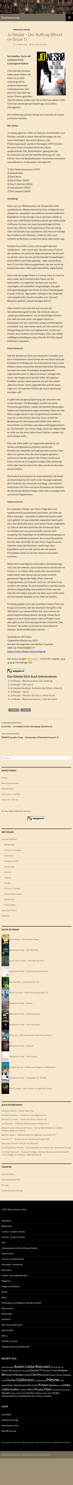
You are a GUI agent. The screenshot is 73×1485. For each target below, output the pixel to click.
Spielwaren (9, 899)
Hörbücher (9, 866)
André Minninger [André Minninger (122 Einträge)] (8, 1367)
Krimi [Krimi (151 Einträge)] (59, 1385)
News (4, 1297)
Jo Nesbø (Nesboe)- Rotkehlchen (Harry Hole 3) (36, 688)
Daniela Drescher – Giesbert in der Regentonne (24, 1115)
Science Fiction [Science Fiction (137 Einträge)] (16, 1393)
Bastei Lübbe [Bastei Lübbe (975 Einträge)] (24, 1366)
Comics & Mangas (12, 850)
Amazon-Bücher (9, 839)
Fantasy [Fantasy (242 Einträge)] (67, 1374)
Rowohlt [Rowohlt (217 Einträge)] (6, 1393)
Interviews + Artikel (11, 794)
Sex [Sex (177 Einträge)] (24, 1393)
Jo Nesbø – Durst (19, 691)
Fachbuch (9, 855)
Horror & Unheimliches (13, 1259)
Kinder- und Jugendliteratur (15, 1275)
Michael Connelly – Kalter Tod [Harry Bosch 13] (24, 1119)
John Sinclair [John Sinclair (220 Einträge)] (19, 1385)
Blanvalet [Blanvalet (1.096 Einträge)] (42, 1366)
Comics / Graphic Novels (13, 1231)
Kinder (7, 883)
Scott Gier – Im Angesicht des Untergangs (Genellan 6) (36, 724)
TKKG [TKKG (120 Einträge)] (33, 1396)
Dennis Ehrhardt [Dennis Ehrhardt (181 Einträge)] (9, 1370)
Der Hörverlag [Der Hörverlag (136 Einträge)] (23, 1371)
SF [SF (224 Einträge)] (28, 1393)
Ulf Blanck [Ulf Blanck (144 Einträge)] (40, 1396)
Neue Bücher (8, 788)
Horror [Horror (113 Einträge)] (62, 1381)
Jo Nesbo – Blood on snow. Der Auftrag (31, 680)
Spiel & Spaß (7, 1330)
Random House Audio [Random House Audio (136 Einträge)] (61, 1390)
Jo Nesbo (14, 710)
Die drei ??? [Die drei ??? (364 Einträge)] (36, 1370)
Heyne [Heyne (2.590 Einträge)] (52, 1379)
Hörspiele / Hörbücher (12, 1264)
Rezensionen (7, 1308)
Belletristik (9, 844)
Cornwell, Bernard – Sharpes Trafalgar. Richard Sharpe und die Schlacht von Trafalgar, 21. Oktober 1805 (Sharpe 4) (35, 1153)
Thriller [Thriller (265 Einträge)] (56, 1392)
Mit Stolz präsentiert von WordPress (36, 1455)
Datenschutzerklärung (12, 1190)
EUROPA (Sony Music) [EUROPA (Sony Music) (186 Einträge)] (52, 1375)
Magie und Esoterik (11, 1286)
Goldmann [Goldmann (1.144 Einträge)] (25, 1380)
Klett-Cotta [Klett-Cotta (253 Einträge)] (32, 1385)
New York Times (9, 910)
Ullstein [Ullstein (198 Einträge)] (48, 1396)
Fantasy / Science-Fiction (13, 1237)
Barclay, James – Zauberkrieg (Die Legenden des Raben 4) (28, 1134)
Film (4, 1242)
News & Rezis (8, 1174)
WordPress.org (9, 1431)
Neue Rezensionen (10, 783)
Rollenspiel (7, 1313)
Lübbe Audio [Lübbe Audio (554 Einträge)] (10, 1389)
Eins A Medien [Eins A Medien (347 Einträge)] (15, 1374)
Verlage (5, 1185)
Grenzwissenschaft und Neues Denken (20, 1248)
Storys (4, 1335)
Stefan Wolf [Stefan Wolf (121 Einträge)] (47, 1393)
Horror (7, 872)
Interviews (6, 1270)
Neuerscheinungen (13, 894)
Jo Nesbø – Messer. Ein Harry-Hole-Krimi (32, 695)
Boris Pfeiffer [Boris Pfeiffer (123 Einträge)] (56, 1367)
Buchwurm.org (10, 17)
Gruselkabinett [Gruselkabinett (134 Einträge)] (40, 1380)
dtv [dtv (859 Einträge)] (4, 1374)
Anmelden (6, 1414)
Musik (4, 1292)
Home (4, 777)
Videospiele (9, 905)
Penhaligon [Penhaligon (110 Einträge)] (23, 1390)
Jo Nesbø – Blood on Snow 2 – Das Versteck (33, 699)
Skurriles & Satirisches (12, 1324)
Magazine (6, 1281)
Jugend (7, 877)
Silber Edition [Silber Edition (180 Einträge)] (35, 1393)
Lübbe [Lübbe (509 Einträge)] (66, 1385)
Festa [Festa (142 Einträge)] (4, 1380)
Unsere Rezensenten (11, 1179)
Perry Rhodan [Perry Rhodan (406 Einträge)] (35, 1389)
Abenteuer (7, 1220)
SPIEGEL (6, 916)
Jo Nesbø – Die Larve (21, 684)
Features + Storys (10, 799)
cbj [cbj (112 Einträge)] (62, 1367)
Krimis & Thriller (12, 888)
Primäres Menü (69, 17)
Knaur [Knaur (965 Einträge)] (43, 1385)
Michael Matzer (39, 44)
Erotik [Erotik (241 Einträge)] (27, 1374)
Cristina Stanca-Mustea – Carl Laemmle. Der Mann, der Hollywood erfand (36, 1147)
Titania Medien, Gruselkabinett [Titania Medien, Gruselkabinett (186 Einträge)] (16, 1396)
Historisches (7, 1253)
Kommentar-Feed (10, 1425)
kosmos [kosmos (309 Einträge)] (53, 1385)
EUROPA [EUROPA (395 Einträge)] (35, 1374)
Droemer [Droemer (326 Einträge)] (62, 1370)
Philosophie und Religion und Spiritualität (21, 1302)
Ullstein (26, 710)
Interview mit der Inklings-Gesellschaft (20, 1143)
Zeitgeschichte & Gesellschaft (15, 1346)
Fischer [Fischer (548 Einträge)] (11, 1380)
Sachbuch (6, 1319)
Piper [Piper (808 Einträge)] (48, 1389)
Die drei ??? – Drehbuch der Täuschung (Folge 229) (25, 1139)
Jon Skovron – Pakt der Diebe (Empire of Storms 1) (25, 1123)
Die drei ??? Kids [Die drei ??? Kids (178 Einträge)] (50, 1370)
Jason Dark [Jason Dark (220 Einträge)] (7, 1385)
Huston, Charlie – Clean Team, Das (18, 1110)
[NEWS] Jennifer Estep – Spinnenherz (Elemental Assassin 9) (36, 735)
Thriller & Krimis (21, 29)
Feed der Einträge (10, 1420)
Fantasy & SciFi (11, 861)
